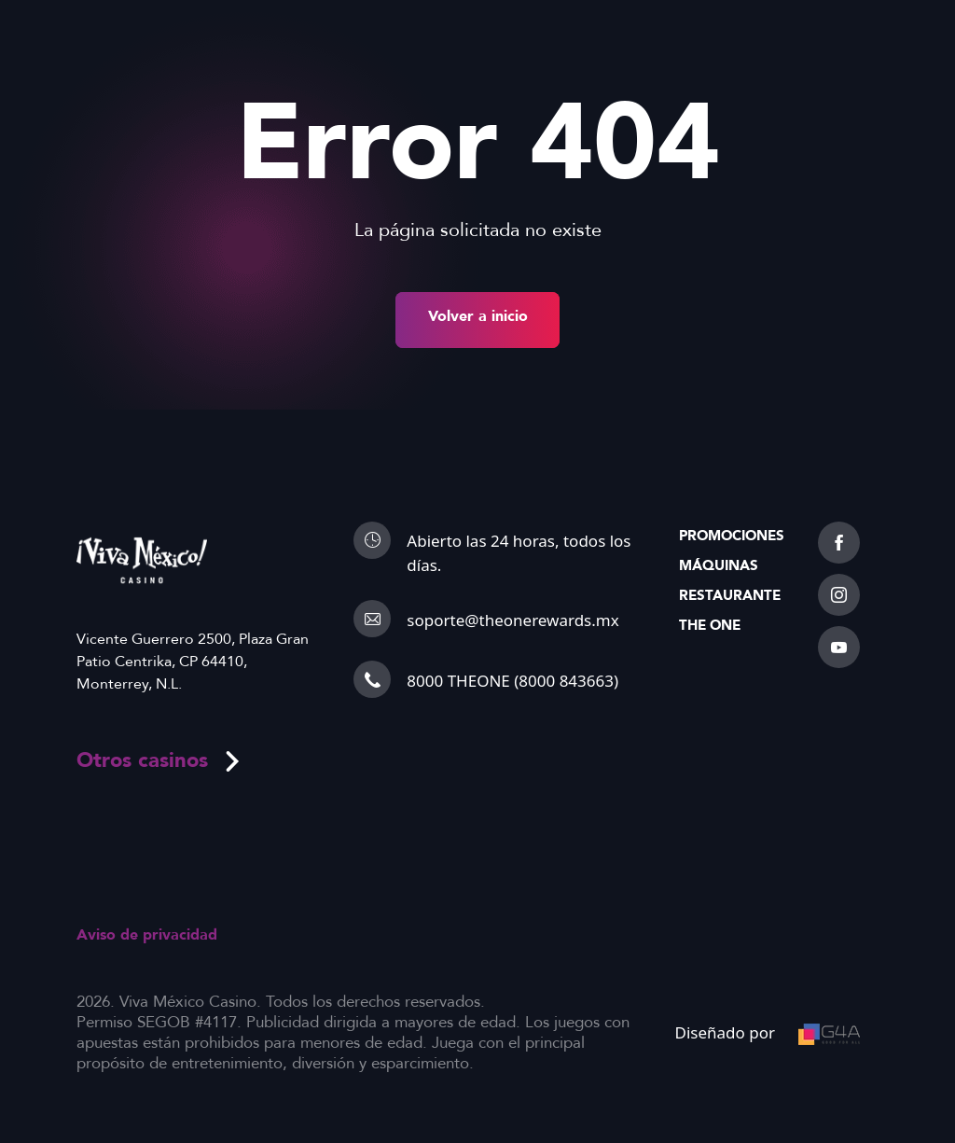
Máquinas (718, 565)
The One (709, 625)
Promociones (731, 535)
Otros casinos (159, 760)
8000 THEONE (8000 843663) (512, 680)
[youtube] (839, 647)
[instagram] (839, 595)
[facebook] (839, 543)
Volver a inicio (478, 316)
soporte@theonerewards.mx (512, 620)
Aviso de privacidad (146, 935)
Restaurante (730, 595)
